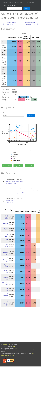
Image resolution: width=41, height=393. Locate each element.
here (13, 346)
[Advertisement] (15, 325)
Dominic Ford (6, 344)
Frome (8, 181)
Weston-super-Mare (16, 181)
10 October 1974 (5, 252)
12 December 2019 (5, 223)
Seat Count (7, 5)
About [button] (14, 5)
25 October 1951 (5, 296)
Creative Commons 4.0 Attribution (28, 350)
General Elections (8, 2)
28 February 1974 (5, 259)
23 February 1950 (11, 183)
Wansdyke (20, 191)
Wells (25, 191)
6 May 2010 (9, 202)
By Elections (18, 2)
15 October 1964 (5, 277)
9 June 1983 (20, 193)
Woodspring (31, 191)
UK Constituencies (29, 2)
